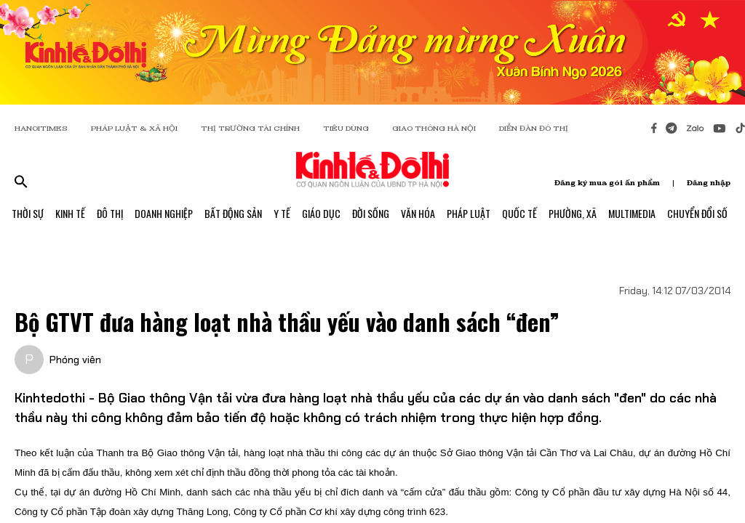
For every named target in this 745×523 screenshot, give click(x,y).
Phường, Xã (573, 213)
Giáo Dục (321, 213)
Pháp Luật (468, 213)
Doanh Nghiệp (164, 213)
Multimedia (632, 213)
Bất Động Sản (233, 213)
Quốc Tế (519, 213)
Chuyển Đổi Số (697, 213)
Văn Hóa (418, 213)
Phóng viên (75, 359)
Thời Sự (28, 213)
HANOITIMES (41, 128)
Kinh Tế (70, 213)
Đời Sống (370, 213)
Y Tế (282, 213)
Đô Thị (110, 213)
